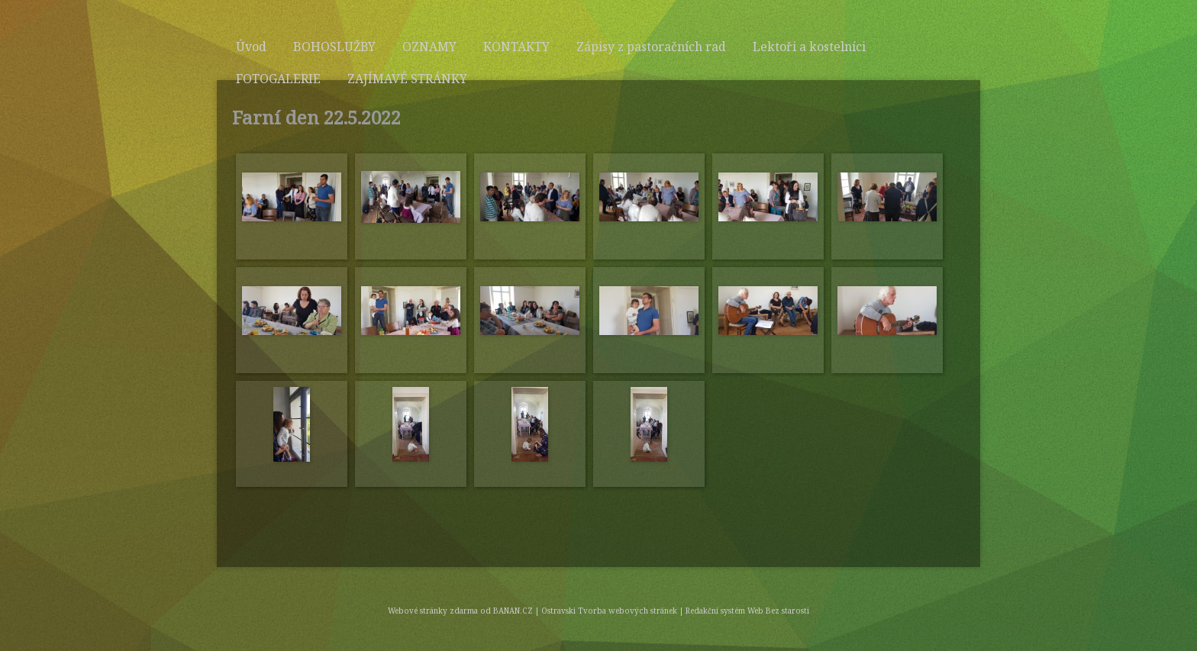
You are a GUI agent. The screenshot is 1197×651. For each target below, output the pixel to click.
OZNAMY (429, 46)
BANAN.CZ (513, 610)
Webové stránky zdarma (433, 610)
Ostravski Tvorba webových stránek (609, 610)
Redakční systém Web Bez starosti (747, 610)
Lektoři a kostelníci (809, 46)
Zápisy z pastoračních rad (651, 46)
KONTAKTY (516, 46)
